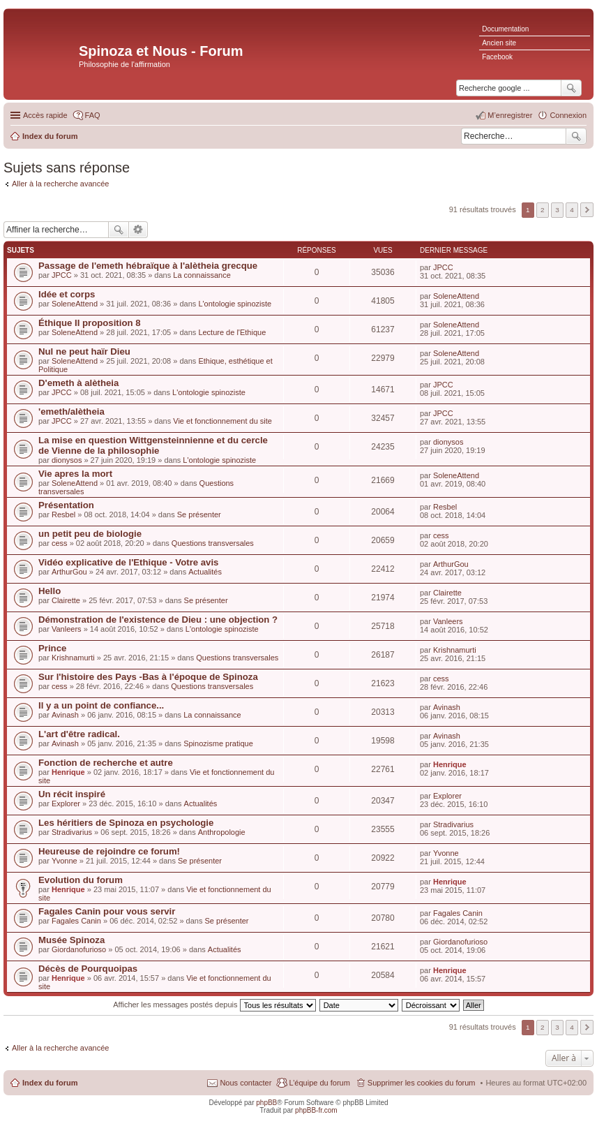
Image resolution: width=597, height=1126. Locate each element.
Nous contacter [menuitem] (245, 1083)
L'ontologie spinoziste (234, 303)
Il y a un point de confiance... (101, 705)
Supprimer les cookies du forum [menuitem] (422, 1083)
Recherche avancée (138, 229)
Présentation (66, 505)
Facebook (497, 57)
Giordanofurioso (79, 949)
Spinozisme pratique (218, 743)
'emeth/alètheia (71, 411)
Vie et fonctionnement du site (222, 421)
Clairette (66, 600)
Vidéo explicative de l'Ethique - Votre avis (128, 562)
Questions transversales (213, 543)
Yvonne (64, 861)
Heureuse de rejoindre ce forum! (109, 851)
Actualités (205, 572)
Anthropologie (221, 832)
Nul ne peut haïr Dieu (84, 351)
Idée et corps (66, 294)
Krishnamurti (73, 657)
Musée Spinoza (71, 940)
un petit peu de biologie (90, 533)
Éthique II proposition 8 (89, 323)
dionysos (67, 460)
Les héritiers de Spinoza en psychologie (125, 822)
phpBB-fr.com (316, 1110)
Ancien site (499, 43)
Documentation (505, 29)
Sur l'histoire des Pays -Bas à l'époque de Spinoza (148, 677)
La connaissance (202, 275)
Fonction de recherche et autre (105, 762)
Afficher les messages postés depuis (214, 1004)
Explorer (66, 803)
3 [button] (557, 210)
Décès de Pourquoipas (87, 968)
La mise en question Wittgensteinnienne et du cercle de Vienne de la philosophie (153, 445)
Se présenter (199, 514)
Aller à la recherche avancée (60, 183)
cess (60, 543)
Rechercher (576, 136)
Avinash (65, 715)
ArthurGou (69, 572)
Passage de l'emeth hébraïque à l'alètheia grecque (147, 265)
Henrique (68, 772)
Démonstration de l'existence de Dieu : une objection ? (158, 619)
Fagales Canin (76, 921)
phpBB (266, 1102)
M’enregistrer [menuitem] (510, 115)
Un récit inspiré (71, 794)
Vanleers (67, 629)
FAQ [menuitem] (92, 115)
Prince (52, 648)
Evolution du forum (80, 880)
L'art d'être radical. (79, 734)
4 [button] (572, 210)
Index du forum (49, 1083)
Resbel (63, 514)
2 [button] (543, 210)
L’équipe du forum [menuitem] (319, 1083)
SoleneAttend (75, 303)
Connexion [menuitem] (568, 115)
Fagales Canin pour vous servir (106, 911)
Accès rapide (45, 115)
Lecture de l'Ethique (232, 332)
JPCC (62, 275)
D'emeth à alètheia (78, 383)
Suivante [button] (587, 209)
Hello (49, 591)
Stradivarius (72, 832)
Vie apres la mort (75, 473)
